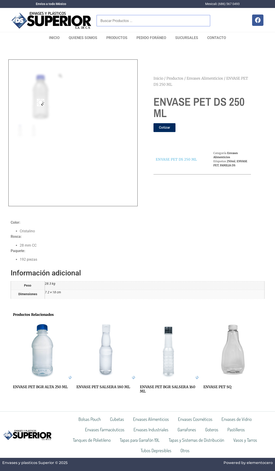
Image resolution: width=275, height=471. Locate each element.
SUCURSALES (186, 38)
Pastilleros (236, 429)
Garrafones (187, 429)
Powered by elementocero (248, 463)
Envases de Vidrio (236, 419)
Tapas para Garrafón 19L (140, 440)
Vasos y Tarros (245, 440)
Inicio (54, 38)
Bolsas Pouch (89, 419)
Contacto (216, 38)
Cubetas (117, 419)
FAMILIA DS (227, 165)
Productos (116, 38)
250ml (231, 161)
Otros (185, 450)
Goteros (211, 429)
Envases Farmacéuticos (104, 429)
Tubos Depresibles (156, 450)
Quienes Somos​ (83, 38)
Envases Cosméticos (195, 419)
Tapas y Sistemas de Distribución (196, 440)
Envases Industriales (151, 429)
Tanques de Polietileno (92, 440)
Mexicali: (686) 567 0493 (222, 4)
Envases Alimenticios (205, 78)
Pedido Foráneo (151, 38)
